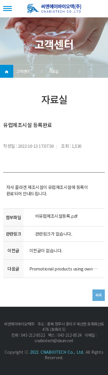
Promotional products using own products (64, 269)
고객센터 (22, 71)
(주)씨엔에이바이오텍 (54, 8)
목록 (98, 295)
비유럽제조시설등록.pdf (56, 216)
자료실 (53, 71)
